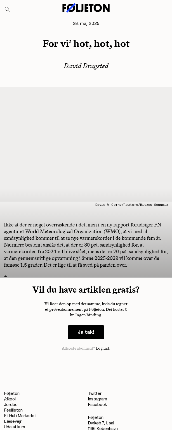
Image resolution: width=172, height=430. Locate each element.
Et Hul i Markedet (20, 416)
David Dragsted (86, 66)
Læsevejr (13, 421)
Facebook (97, 405)
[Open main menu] (160, 9)
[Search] (7, 9)
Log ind (102, 348)
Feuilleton (13, 410)
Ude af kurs (14, 427)
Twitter (95, 393)
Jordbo (11, 405)
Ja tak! (86, 332)
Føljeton (12, 393)
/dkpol (10, 399)
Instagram (97, 399)
